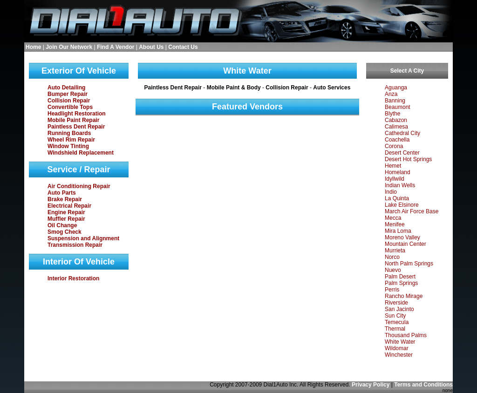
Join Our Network (69, 47)
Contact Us (183, 47)
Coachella (397, 139)
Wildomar (397, 348)
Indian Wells (400, 185)
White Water (400, 342)
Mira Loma (398, 231)
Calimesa (396, 126)
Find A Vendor (115, 47)
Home (33, 47)
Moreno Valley (402, 237)
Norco (392, 257)
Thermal (395, 328)
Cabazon (396, 120)
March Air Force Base (411, 211)
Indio (391, 192)
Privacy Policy (370, 384)
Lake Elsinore (402, 205)
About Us (151, 47)
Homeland (397, 172)
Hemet (393, 166)
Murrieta (395, 250)
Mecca (393, 218)
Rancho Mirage (403, 296)
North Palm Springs (409, 263)
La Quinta (397, 198)
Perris (392, 289)
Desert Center (402, 152)
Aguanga (396, 87)
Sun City (395, 315)
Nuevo (393, 270)
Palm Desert (400, 276)
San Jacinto (399, 309)
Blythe (392, 113)
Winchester (399, 355)
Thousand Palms (406, 335)
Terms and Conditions (423, 384)
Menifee (395, 224)
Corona (394, 146)
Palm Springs (401, 283)
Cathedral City (402, 133)
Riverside (396, 302)
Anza (391, 94)
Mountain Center (405, 244)
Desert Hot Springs (408, 159)
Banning (395, 100)
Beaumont (397, 107)
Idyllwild (394, 179)
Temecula (397, 322)
